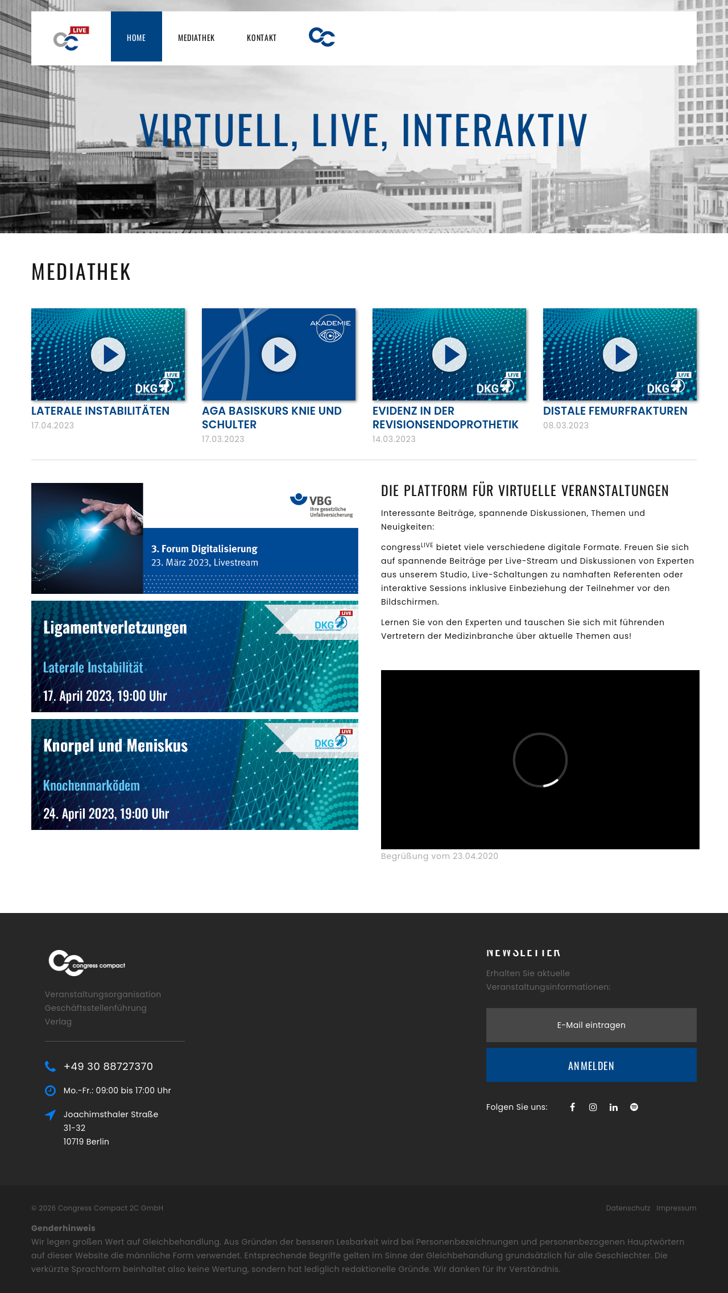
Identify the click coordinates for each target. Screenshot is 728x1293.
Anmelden (591, 1034)
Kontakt (262, 37)
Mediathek (196, 37)
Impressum (676, 1208)
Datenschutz (628, 1208)
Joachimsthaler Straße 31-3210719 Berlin (135, 1128)
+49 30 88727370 (133, 1066)
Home (136, 37)
